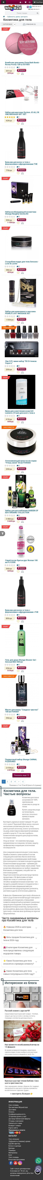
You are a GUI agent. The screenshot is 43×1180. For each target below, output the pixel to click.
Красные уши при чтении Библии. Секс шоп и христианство (22, 1082)
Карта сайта (13, 1128)
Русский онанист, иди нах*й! (17, 1011)
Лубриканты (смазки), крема (19, 1141)
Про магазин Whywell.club (18, 1107)
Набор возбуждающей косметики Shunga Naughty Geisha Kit (20, 213)
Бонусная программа (17, 1159)
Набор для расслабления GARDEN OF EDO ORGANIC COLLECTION (21, 512)
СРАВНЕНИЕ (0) (29, 24)
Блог (10, 1155)
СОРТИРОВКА (7, 24)
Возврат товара (15, 1125)
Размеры (12, 1150)
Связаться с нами (15, 1123)
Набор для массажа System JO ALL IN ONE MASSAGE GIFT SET (22, 113)
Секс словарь (14, 1105)
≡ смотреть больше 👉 (21, 1093)
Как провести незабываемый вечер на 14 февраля (22, 1045)
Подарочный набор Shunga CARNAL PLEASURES (21, 760)
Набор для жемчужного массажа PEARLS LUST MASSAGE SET (20, 312)
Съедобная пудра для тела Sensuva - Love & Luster (22, 263)
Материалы (13, 1153)
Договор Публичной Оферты (19, 1119)
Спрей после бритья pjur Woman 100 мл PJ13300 (21, 561)
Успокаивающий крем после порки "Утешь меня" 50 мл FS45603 (20, 462)
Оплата (11, 1112)
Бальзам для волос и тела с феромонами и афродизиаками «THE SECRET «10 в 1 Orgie (21, 612)
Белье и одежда (15, 1146)
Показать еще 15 (21, 775)
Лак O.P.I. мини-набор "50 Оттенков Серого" (20, 362)
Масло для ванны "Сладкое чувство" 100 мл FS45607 (21, 711)
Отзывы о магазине (16, 1121)
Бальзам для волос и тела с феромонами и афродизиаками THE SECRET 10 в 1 (21, 164)
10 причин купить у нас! (17, 1116)
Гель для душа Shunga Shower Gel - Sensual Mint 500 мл (21, 661)
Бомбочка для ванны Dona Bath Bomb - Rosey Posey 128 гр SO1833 (22, 63)
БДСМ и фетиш (14, 1144)
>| (22, 782)
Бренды (12, 1148)
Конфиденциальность (17, 1114)
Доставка (12, 1110)
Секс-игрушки (14, 1139)
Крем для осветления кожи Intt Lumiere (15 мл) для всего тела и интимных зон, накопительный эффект (20, 414)
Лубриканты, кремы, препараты (17, 17)
